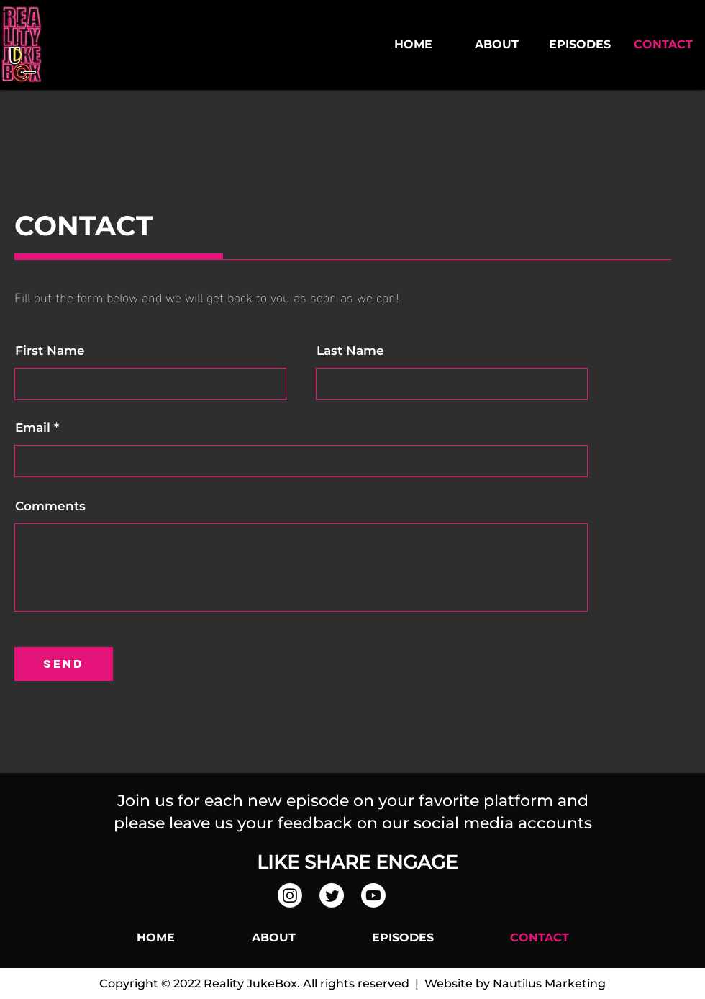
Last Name (350, 351)
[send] (63, 664)
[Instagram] (290, 895)
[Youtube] (373, 895)
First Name (50, 351)
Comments (50, 506)
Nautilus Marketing (549, 983)
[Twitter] (331, 895)
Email (32, 428)
